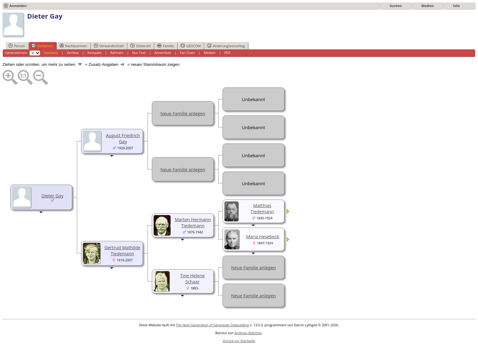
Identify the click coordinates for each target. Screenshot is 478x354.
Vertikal (73, 52)
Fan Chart (187, 52)
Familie (165, 45)
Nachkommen (73, 45)
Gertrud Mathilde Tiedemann (122, 250)
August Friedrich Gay (123, 138)
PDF (227, 52)
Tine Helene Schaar (192, 278)
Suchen (396, 5)
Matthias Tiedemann (262, 208)
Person (17, 45)
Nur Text (138, 52)
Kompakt (94, 52)
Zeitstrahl (140, 45)
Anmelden (18, 5)
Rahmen (116, 52)
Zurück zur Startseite (239, 340)
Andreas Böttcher (248, 333)
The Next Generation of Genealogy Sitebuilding (212, 325)
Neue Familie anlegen (182, 113)
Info (456, 5)
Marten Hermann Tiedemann (193, 222)
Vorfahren (42, 45)
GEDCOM (191, 45)
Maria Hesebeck (262, 236)
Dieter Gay (52, 196)
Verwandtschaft (109, 45)
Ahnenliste (163, 52)
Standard (51, 52)
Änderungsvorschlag (226, 45)
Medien (427, 5)
